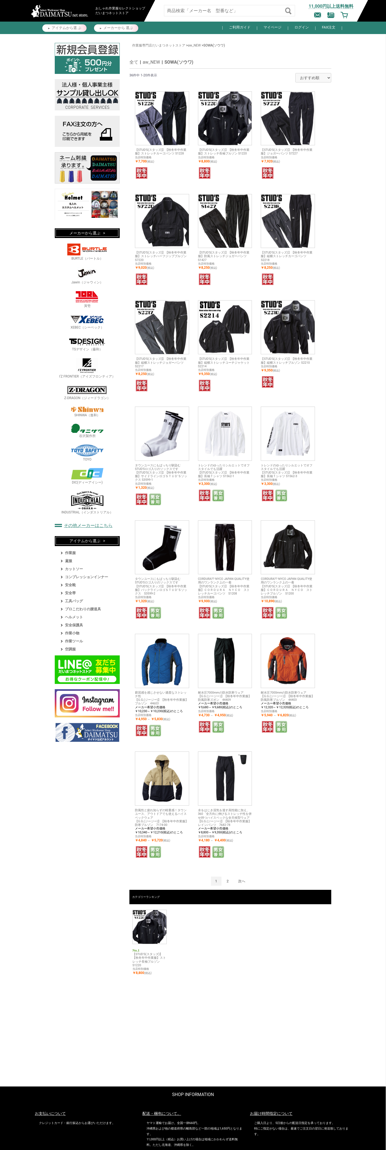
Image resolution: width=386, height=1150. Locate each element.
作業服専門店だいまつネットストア (158, 45)
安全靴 (70, 585)
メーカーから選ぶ (84, 233)
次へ (241, 881)
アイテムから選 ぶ (66, 28)
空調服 (70, 649)
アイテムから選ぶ (84, 541)
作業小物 (72, 633)
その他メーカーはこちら (88, 525)
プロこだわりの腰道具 (83, 609)
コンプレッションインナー (86, 577)
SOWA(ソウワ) (179, 62)
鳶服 (68, 561)
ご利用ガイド (240, 27)
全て (133, 62)
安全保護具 (74, 625)
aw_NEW (194, 45)
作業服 (70, 553)
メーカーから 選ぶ (118, 28)
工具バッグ (74, 601)
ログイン (301, 27)
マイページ (272, 27)
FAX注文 (328, 27)
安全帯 (70, 593)
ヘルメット (74, 617)
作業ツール (74, 641)
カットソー (74, 569)
